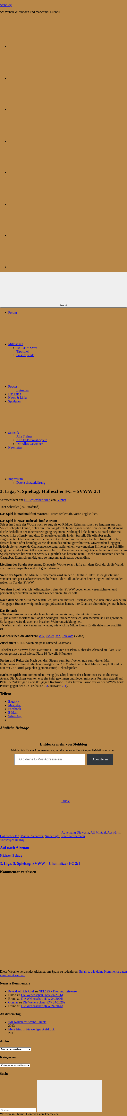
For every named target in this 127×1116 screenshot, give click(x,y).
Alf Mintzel (98, 832)
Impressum (46, 479)
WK (41, 636)
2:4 (64, 685)
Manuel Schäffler (31, 836)
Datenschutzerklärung (30, 482)
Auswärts (113, 832)
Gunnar (61, 500)
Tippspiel (22, 351)
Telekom (67, 636)
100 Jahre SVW (26, 347)
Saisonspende (25, 355)
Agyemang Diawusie (75, 832)
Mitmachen (46, 344)
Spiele (65, 801)
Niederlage (52, 836)
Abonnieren (100, 759)
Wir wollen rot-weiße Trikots (27, 1022)
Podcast (44, 386)
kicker (50, 636)
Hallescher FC (9, 836)
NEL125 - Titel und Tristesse (58, 991)
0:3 (46, 685)
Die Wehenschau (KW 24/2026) (42, 995)
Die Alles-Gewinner (29, 443)
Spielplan (14, 401)
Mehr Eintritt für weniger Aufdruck (31, 1029)
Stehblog (6, 5)
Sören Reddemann (73, 836)
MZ (58, 636)
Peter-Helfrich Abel (21, 991)
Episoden (22, 390)
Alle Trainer (24, 436)
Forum (12, 312)
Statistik (44, 432)
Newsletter (15, 447)
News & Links (17, 397)
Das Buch (14, 394)
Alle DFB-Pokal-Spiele (31, 440)
